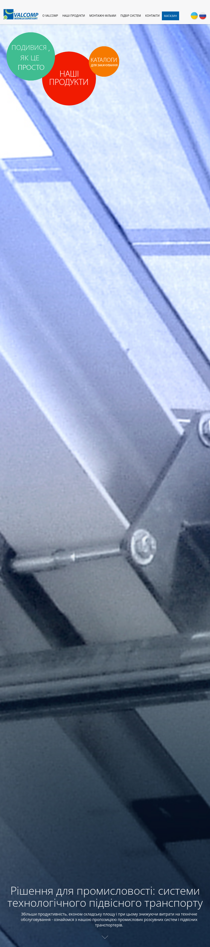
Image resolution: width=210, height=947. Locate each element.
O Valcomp (50, 16)
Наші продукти (73, 16)
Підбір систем (131, 16)
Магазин (170, 16)
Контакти (152, 16)
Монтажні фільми (102, 16)
